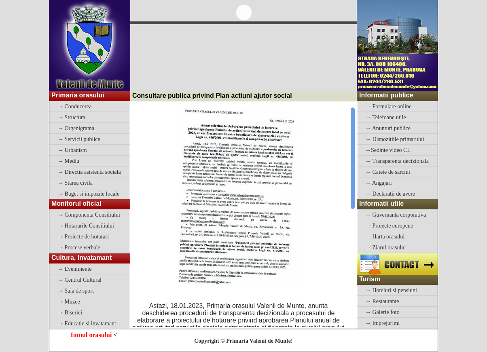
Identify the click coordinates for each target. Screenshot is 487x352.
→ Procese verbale (78, 248)
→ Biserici (69, 313)
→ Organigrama (75, 128)
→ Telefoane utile (385, 117)
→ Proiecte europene (389, 226)
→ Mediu (68, 161)
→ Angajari (378, 183)
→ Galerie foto (382, 312)
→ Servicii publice (78, 139)
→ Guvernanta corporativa (395, 215)
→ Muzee (68, 302)
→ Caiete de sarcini (387, 172)
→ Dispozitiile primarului (394, 139)
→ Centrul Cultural (79, 280)
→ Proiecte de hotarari (83, 237)
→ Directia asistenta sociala (89, 172)
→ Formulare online (388, 106)
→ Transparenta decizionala (397, 161)
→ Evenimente (74, 269)
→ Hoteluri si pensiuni (391, 290)
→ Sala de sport (75, 291)
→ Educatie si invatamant (86, 323)
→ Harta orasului (384, 237)
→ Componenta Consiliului (88, 215)
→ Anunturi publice (388, 128)
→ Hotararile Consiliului (85, 226)
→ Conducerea (74, 106)
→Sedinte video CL (388, 150)
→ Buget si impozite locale (88, 194)
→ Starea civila (75, 183)
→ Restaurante (382, 301)
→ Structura (71, 117)
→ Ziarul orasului (385, 248)
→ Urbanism (72, 150)
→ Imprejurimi (382, 323)
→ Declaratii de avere (390, 194)
